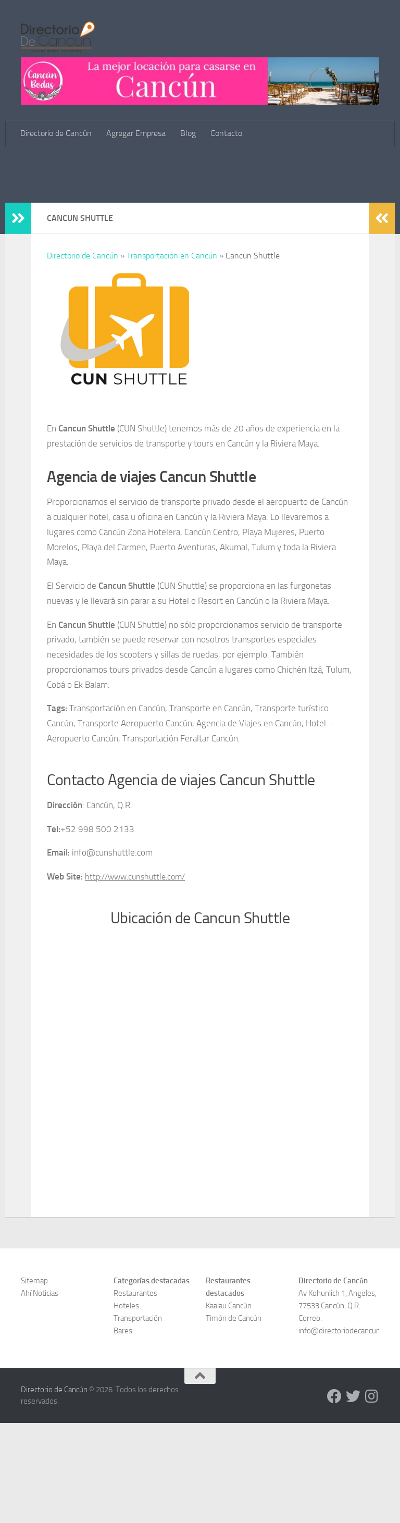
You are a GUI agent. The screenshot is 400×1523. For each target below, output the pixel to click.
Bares (123, 1430)
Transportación (138, 1418)
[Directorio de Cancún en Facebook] (334, 1496)
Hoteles (126, 1405)
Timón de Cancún (233, 1418)
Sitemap (34, 1380)
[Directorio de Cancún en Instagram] (372, 1496)
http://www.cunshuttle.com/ (139, 977)
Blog (188, 133)
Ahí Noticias (39, 1393)
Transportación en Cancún (172, 356)
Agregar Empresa (136, 133)
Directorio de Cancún (56, 133)
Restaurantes (135, 1393)
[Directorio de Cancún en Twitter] (353, 1496)
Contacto (226, 133)
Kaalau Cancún (229, 1405)
